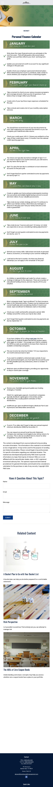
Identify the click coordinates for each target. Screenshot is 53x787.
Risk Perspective (10, 622)
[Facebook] (26, 777)
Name (5, 481)
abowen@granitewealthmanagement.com (26, 774)
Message (6, 502)
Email (5, 492)
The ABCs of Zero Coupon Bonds (16, 669)
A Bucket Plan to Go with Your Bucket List (21, 574)
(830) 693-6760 (28, 760)
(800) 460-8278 (29, 762)
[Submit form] (8, 518)
